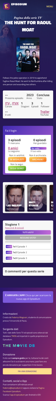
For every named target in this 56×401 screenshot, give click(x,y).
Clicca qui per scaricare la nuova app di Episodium (28, 297)
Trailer (44, 111)
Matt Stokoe (33, 204)
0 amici (13, 148)
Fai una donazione (27, 371)
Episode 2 (20, 252)
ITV (7, 103)
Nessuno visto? (28, 237)
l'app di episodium (17, 394)
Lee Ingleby (14, 205)
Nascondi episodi (14, 228)
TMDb (14, 336)
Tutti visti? (28, 232)
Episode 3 (20, 258)
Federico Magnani (19, 317)
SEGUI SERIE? (17, 168)
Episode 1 (20, 246)
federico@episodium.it (13, 388)
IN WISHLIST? (17, 159)
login (14, 130)
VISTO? (8, 246)
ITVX (15, 103)
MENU (49, 6)
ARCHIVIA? (37, 159)
